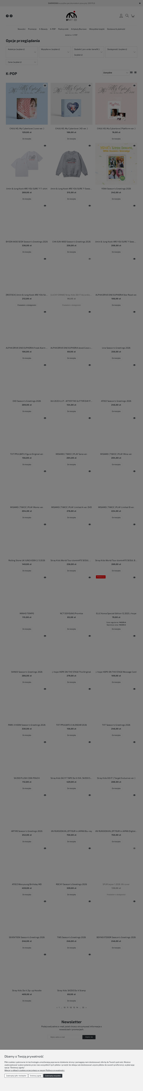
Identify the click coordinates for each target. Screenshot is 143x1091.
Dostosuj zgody (35, 1076)
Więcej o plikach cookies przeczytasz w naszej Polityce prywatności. (34, 1070)
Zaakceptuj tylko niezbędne (16, 1076)
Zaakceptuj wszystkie (53, 1076)
